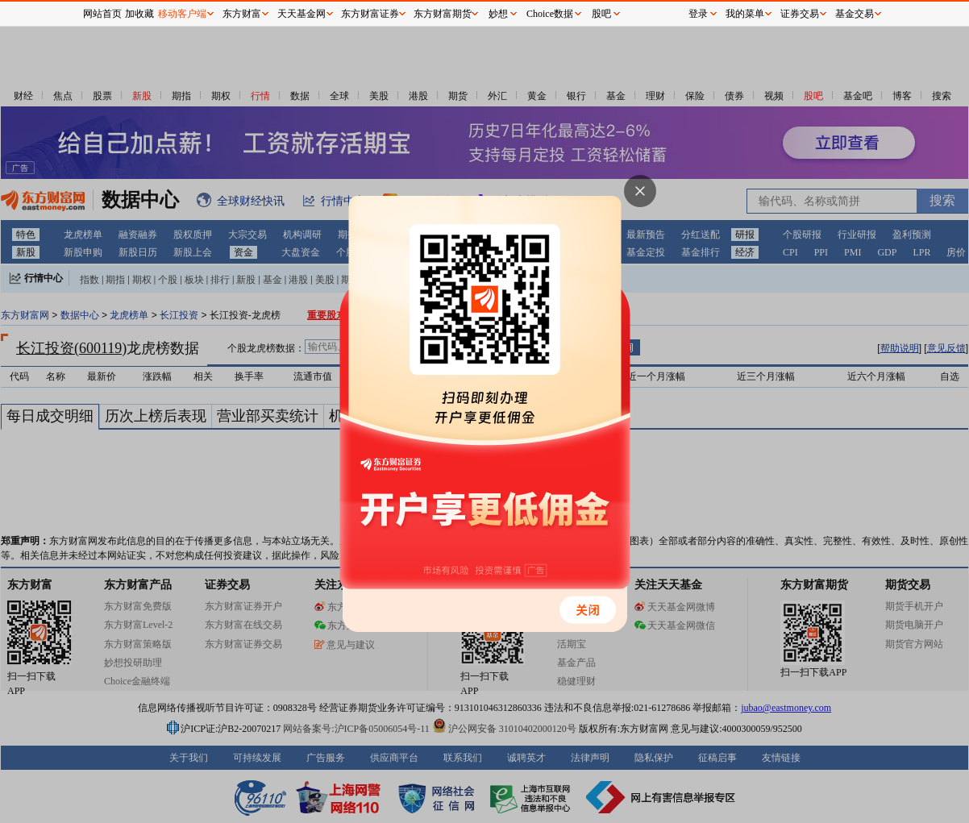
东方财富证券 (370, 13)
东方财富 (241, 13)
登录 (698, 13)
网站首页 (102, 13)
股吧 (601, 13)
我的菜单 (745, 13)
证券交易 (799, 13)
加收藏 (139, 13)
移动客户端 (182, 13)
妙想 (498, 13)
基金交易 (854, 13)
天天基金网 (301, 13)
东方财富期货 (443, 13)
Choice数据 (549, 13)
